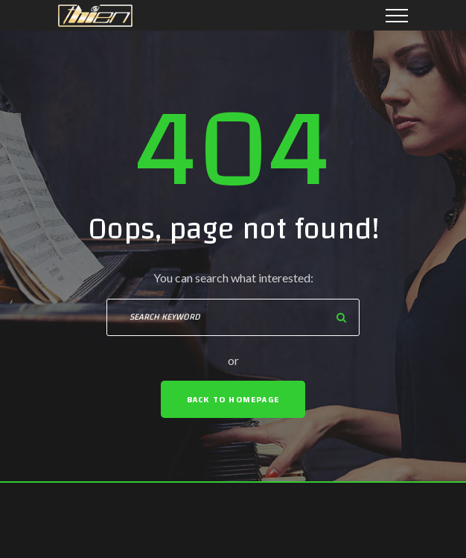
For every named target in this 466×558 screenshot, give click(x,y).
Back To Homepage (233, 399)
